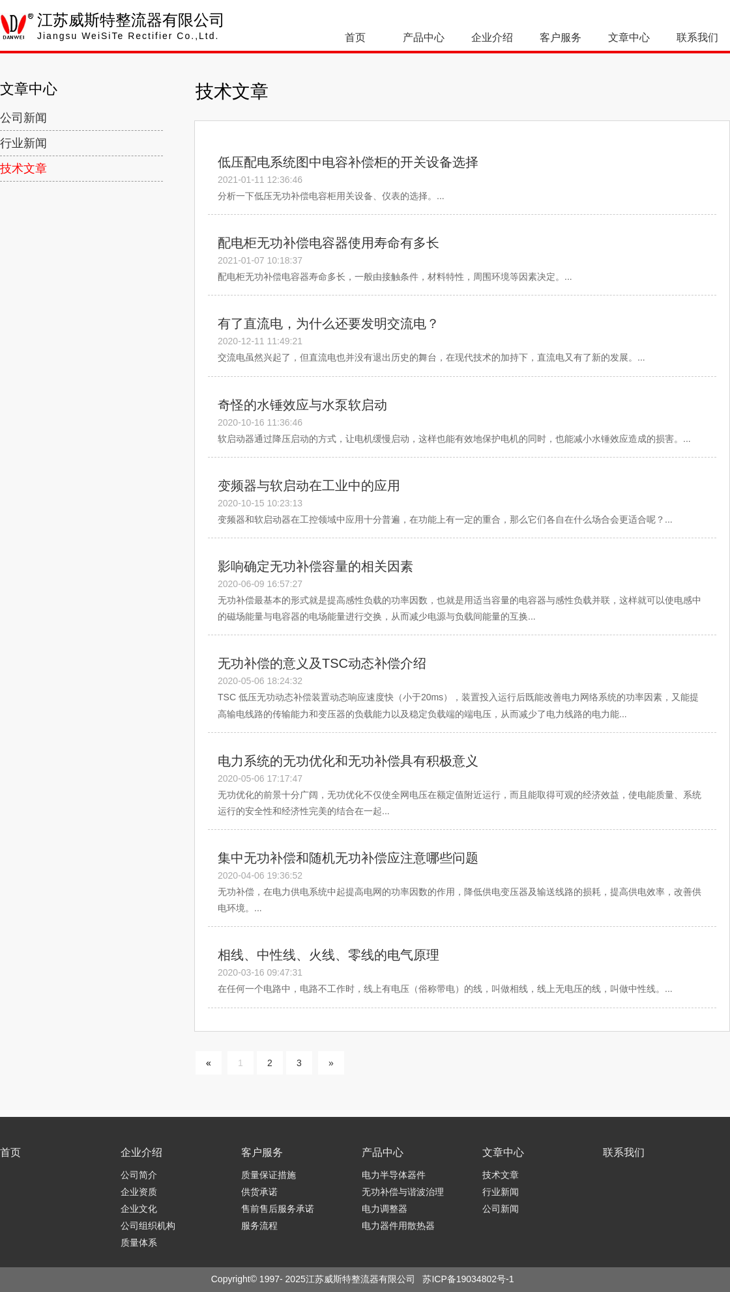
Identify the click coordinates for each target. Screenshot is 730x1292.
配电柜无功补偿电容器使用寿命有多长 (328, 243)
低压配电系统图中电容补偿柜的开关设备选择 (348, 162)
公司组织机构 (148, 1225)
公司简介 (139, 1175)
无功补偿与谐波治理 (403, 1192)
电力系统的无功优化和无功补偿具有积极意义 (348, 761)
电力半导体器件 (394, 1175)
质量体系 (139, 1242)
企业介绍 (492, 37)
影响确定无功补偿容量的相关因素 (315, 566)
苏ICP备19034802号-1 (468, 1279)
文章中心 (629, 37)
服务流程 (259, 1225)
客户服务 (560, 37)
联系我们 (697, 37)
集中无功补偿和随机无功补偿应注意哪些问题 (348, 858)
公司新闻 (23, 117)
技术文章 (23, 168)
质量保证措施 (268, 1175)
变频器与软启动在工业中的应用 (309, 485)
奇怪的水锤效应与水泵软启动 (302, 405)
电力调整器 (384, 1208)
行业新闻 (23, 143)
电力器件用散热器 (398, 1225)
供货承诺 (259, 1192)
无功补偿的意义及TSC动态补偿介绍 (322, 663)
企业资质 (139, 1192)
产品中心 (424, 37)
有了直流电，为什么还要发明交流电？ (328, 323)
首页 (355, 37)
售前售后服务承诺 (277, 1208)
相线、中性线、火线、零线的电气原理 (328, 955)
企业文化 (139, 1208)
